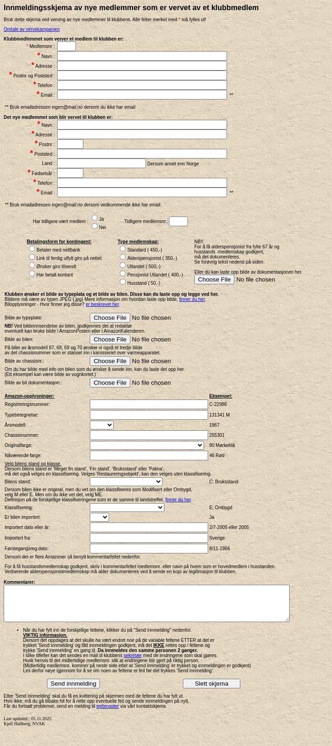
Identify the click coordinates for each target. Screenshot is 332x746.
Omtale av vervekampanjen (32, 29)
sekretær (132, 662)
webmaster (107, 713)
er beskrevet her (102, 304)
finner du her (192, 299)
